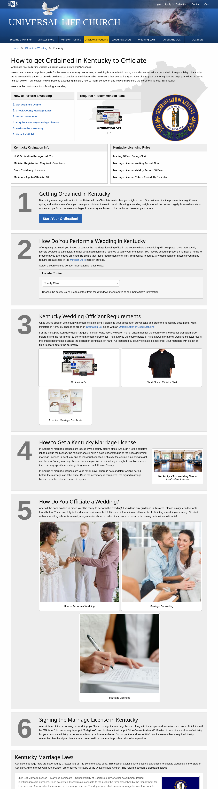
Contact (195, 4)
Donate (174, 772)
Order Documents (27, 116)
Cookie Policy (124, 772)
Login (157, 4)
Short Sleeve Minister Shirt (121, 382)
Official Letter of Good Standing (136, 326)
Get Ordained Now (173, 689)
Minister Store (78, 259)
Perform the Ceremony (30, 128)
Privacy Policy (105, 772)
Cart (206, 4)
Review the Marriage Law (44, 692)
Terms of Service (145, 772)
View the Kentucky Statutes (36, 630)
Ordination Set (94, 326)
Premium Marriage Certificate (176, 382)
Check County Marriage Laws (34, 110)
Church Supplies (73, 772)
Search (90, 772)
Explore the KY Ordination (109, 692)
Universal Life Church (65, 22)
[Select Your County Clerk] (81, 283)
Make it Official (25, 134)
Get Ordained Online (28, 104)
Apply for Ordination (176, 4)
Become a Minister (49, 772)
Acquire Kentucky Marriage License (37, 122)
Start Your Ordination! (60, 219)
